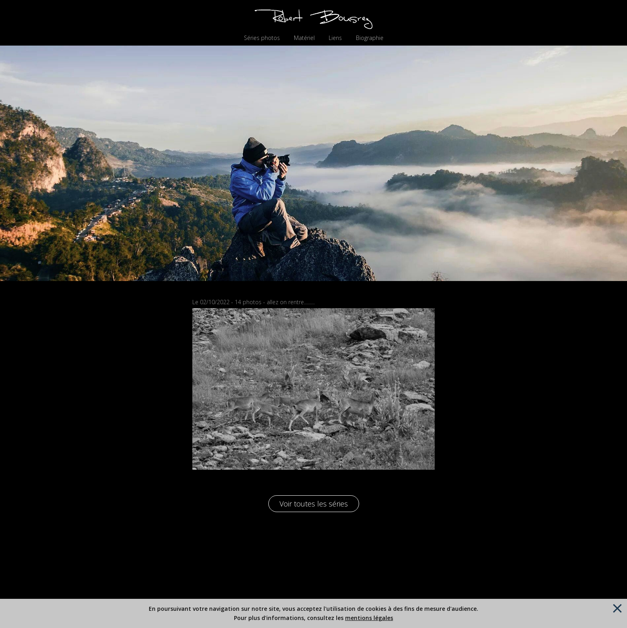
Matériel (304, 38)
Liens (335, 38)
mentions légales (369, 618)
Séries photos (262, 38)
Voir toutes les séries (314, 503)
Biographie (369, 38)
